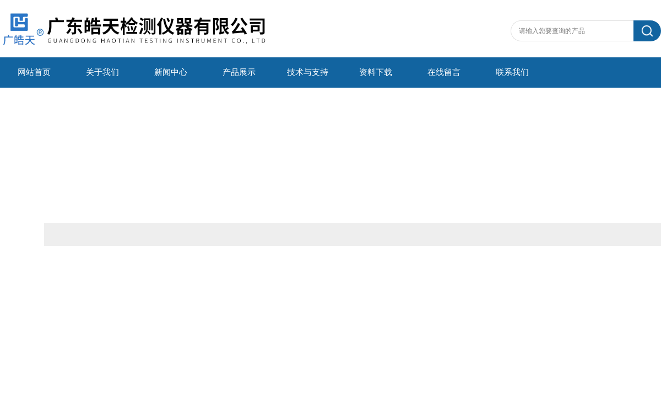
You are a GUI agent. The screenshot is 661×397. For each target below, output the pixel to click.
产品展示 (239, 72)
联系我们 (512, 72)
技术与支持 (307, 72)
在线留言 (443, 72)
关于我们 (102, 72)
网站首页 (34, 72)
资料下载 (375, 72)
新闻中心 (170, 72)
